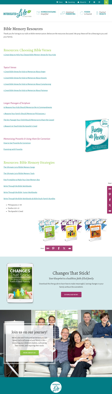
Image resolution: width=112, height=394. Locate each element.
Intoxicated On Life (17, 13)
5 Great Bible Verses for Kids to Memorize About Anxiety (25, 78)
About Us (82, 2)
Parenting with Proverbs (13, 149)
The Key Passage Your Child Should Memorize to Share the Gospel (29, 120)
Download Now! (71, 294)
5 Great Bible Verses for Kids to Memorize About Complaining (27, 84)
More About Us (29, 353)
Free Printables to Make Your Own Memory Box (22, 180)
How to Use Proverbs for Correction (17, 143)
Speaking (70, 2)
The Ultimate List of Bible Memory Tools (19, 174)
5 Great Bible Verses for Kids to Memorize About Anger (25, 72)
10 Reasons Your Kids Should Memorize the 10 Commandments (28, 107)
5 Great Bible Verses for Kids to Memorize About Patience (26, 90)
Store (59, 2)
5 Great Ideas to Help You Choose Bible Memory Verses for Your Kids (30, 55)
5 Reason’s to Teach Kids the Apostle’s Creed (20, 126)
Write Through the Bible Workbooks (18, 186)
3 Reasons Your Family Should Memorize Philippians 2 (25, 114)
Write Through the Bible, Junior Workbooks (20, 192)
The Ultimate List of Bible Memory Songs (19, 167)
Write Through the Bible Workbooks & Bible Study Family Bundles (29, 199)
